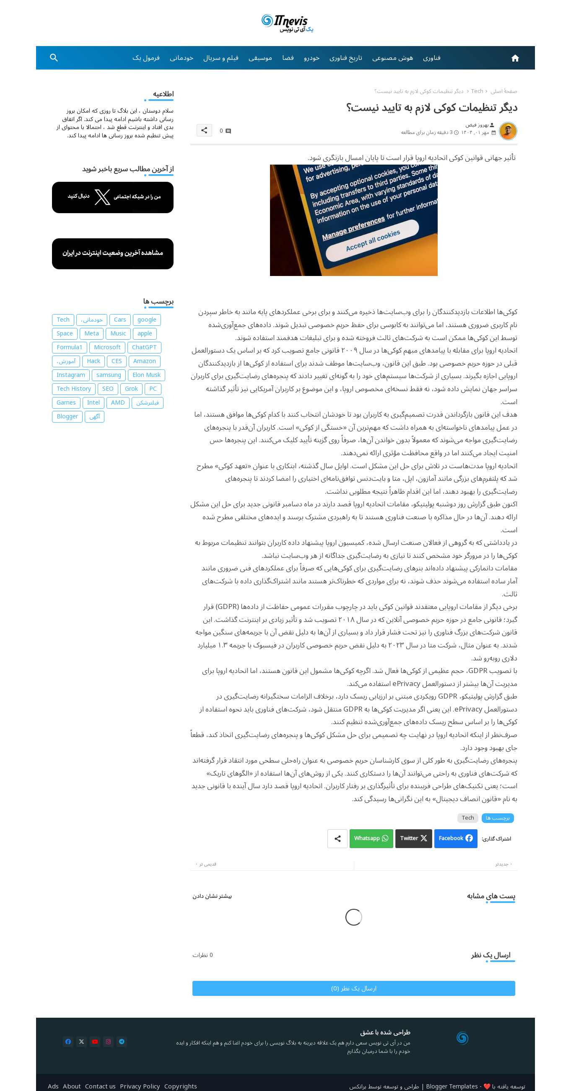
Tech (477, 91)
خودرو (311, 58)
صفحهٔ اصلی (504, 91)
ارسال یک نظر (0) (353, 988)
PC (153, 389)
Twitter (409, 838)
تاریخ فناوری (346, 58)
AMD (118, 403)
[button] (54, 57)
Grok (131, 389)
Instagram (71, 375)
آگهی (94, 417)
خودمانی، (92, 320)
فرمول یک (146, 58)
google (147, 320)
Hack (93, 361)
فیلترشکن (147, 403)
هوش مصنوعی (392, 58)
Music (118, 334)
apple (145, 334)
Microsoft (107, 347)
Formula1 (70, 347)
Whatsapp (367, 838)
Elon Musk (146, 375)
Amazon (144, 361)
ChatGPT (144, 347)
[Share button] (337, 838)
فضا (288, 58)
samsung (108, 375)
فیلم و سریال (221, 58)
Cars (120, 320)
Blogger (67, 417)
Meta (91, 334)
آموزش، (66, 361)
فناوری (432, 58)
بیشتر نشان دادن (212, 896)
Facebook (451, 838)
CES (117, 361)
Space (65, 334)
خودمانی (181, 58)
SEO (108, 389)
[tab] (432, 58)
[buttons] (68, 1042)
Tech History (74, 389)
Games (66, 403)
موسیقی (260, 58)
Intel (93, 403)
